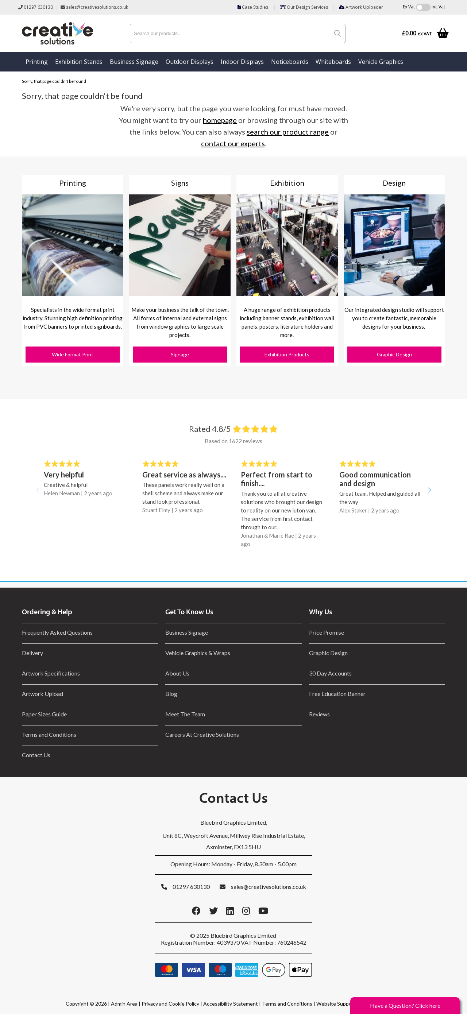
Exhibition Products (287, 354)
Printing (37, 62)
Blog (171, 693)
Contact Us (36, 754)
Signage (180, 354)
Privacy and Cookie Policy (170, 1004)
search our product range (288, 131)
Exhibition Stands (79, 62)
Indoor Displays (242, 62)
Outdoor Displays (189, 62)
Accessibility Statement (230, 1004)
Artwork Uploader (361, 7)
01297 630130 (35, 7)
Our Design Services (304, 7)
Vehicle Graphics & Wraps (197, 652)
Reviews (319, 714)
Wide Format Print (72, 354)
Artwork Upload (42, 693)
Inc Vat (438, 7)
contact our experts (233, 143)
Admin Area (124, 1004)
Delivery (32, 652)
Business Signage (134, 62)
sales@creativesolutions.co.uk (94, 7)
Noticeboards (289, 62)
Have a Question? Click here (405, 1005)
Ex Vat (409, 7)
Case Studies (253, 7)
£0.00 (417, 33)
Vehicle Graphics (380, 62)
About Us (177, 673)
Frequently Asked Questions (58, 632)
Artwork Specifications (51, 673)
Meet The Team (185, 714)
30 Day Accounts (330, 673)
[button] (429, 490)
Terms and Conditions (49, 734)
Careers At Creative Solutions (202, 734)
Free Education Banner (337, 693)
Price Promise (326, 632)
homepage (220, 120)
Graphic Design (394, 354)
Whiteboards (333, 62)
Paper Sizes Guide (44, 714)
